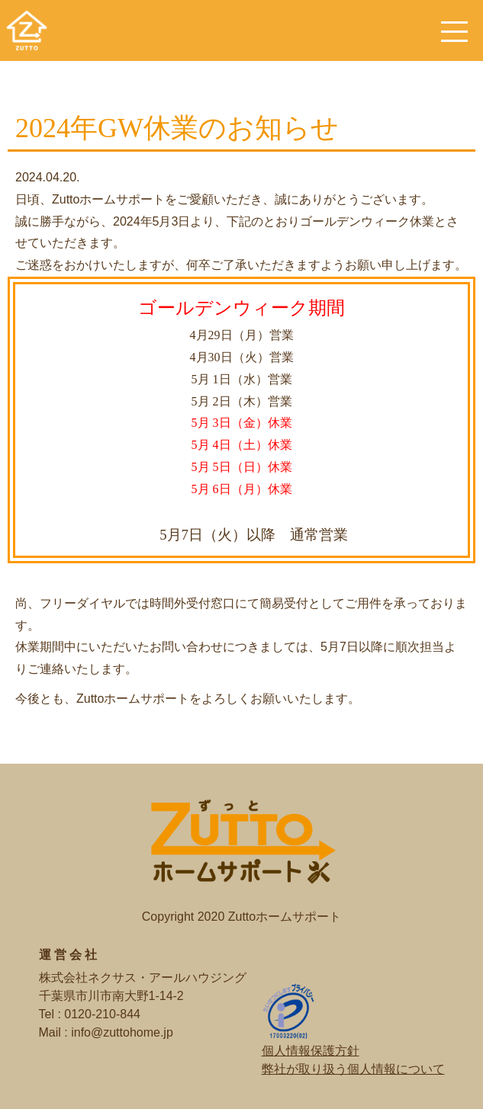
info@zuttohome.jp (122, 1032)
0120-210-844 (102, 1014)
